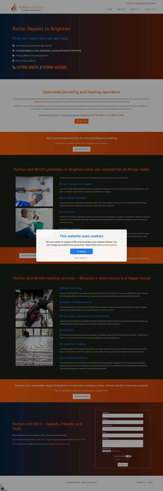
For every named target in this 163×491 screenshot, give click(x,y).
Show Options (81, 258)
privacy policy (110, 244)
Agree (81, 251)
